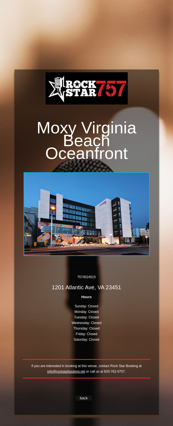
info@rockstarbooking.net (66, 371)
